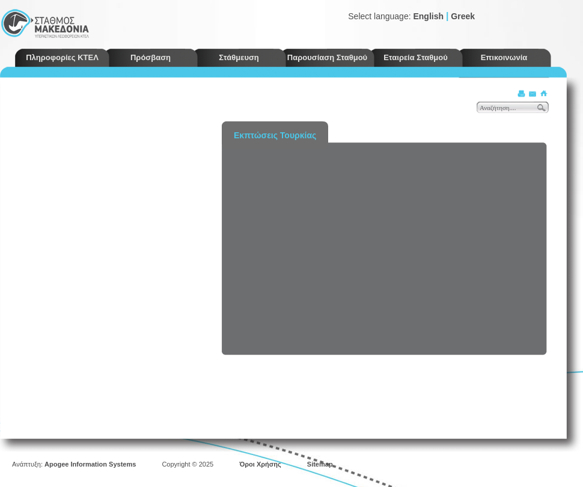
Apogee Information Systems (90, 464)
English (428, 16)
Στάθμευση (239, 57)
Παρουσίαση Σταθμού (327, 57)
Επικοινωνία (504, 57)
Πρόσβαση (150, 57)
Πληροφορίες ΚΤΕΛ (62, 57)
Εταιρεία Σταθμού (415, 57)
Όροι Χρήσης (260, 464)
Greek (463, 16)
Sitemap (320, 464)
